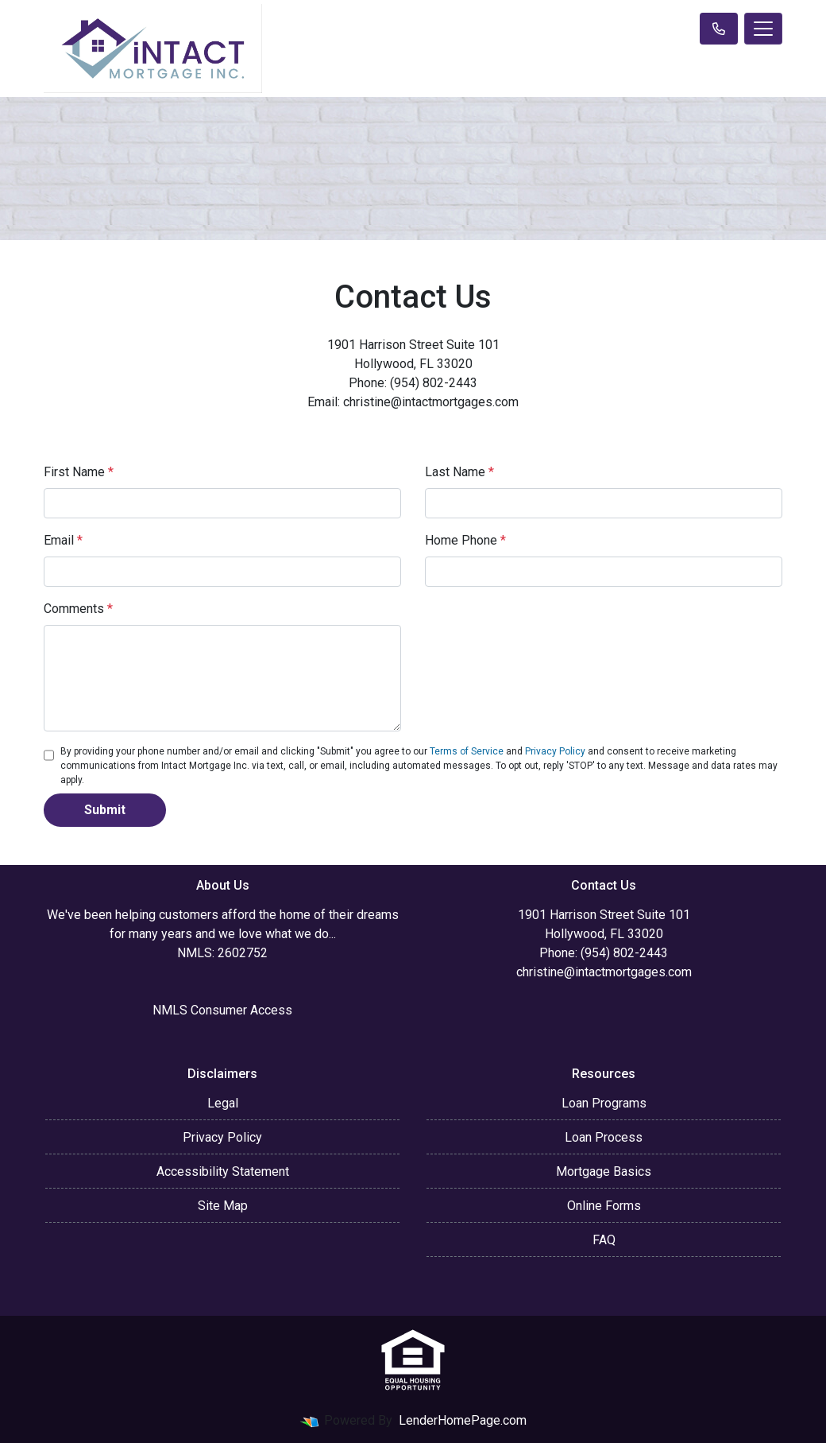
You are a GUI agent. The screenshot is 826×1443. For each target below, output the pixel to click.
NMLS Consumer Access (222, 1010)
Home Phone (465, 540)
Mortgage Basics (603, 1171)
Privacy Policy (555, 751)
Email (63, 540)
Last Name (459, 471)
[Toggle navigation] (763, 29)
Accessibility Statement (222, 1171)
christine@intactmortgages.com (604, 971)
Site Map (223, 1205)
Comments (78, 608)
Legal (222, 1103)
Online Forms (604, 1205)
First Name (79, 471)
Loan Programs (604, 1103)
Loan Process (604, 1137)
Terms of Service (467, 751)
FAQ (604, 1239)
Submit (104, 809)
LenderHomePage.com (463, 1420)
